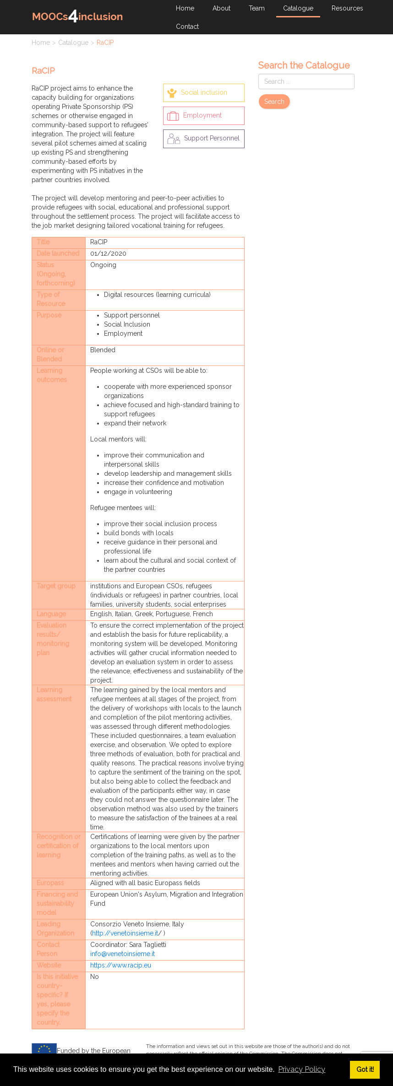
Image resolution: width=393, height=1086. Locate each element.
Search (274, 101)
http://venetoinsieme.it (125, 933)
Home (41, 42)
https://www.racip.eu (120, 965)
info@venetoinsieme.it (122, 953)
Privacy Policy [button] (301, 1069)
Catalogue (73, 42)
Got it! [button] (365, 1069)
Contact (187, 26)
